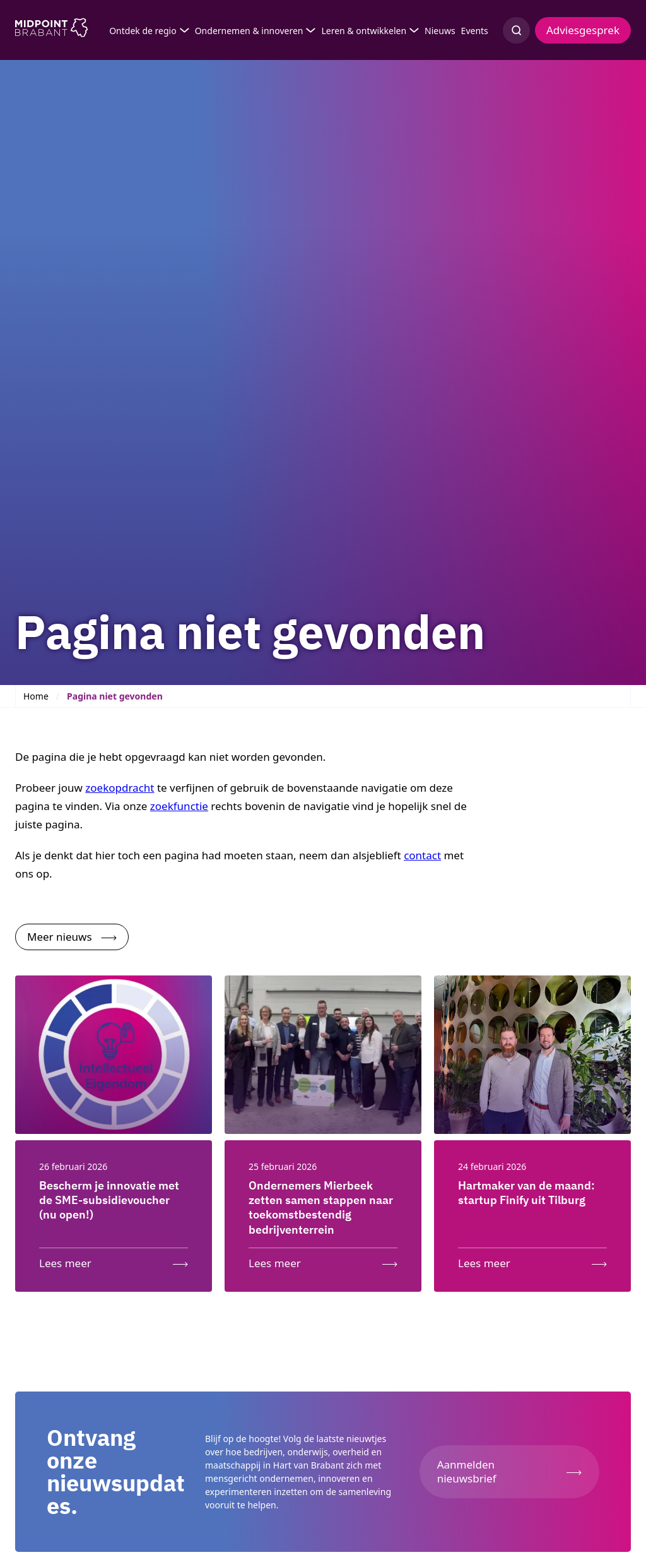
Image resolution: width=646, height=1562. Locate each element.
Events (474, 31)
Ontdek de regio (143, 31)
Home (36, 696)
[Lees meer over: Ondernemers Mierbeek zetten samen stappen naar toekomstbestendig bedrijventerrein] (323, 1260)
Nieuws (440, 31)
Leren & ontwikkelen (363, 31)
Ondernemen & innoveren (249, 31)
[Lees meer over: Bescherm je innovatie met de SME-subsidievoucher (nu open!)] (113, 1260)
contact (422, 855)
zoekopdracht (119, 787)
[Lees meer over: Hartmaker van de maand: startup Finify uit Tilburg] (532, 1260)
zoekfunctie (179, 806)
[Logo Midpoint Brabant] (51, 30)
